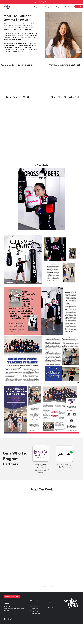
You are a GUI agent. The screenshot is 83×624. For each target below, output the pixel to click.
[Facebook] (5, 619)
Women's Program (35, 603)
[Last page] (54, 586)
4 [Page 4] (44, 586)
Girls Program (34, 606)
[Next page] (51, 586)
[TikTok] (11, 619)
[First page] (28, 586)
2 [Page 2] (38, 586)
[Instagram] (8, 619)
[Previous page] (31, 586)
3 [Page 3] (41, 586)
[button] (58, 6)
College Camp (34, 611)
